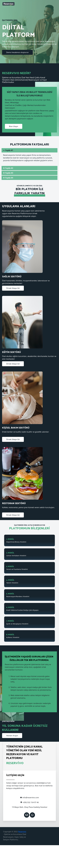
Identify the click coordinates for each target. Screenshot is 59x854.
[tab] (29, 150)
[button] (17, 52)
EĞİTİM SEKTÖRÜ (11, 352)
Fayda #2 (9, 168)
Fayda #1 (9, 150)
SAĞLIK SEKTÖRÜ (11, 277)
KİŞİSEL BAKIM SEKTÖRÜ (15, 428)
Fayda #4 (9, 178)
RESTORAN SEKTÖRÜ (14, 503)
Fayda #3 (9, 173)
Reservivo (22, 831)
